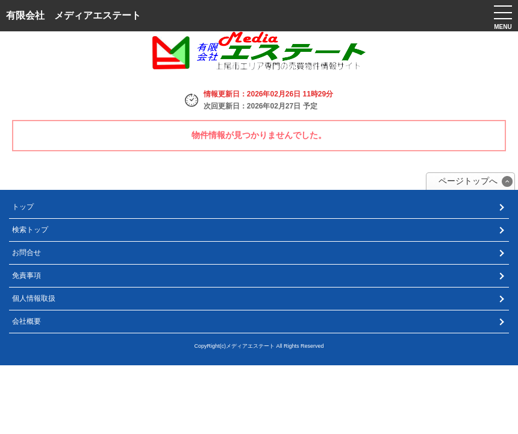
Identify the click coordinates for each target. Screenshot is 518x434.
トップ (23, 207)
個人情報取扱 (33, 298)
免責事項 (26, 275)
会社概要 (26, 321)
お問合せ (26, 252)
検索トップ (30, 229)
